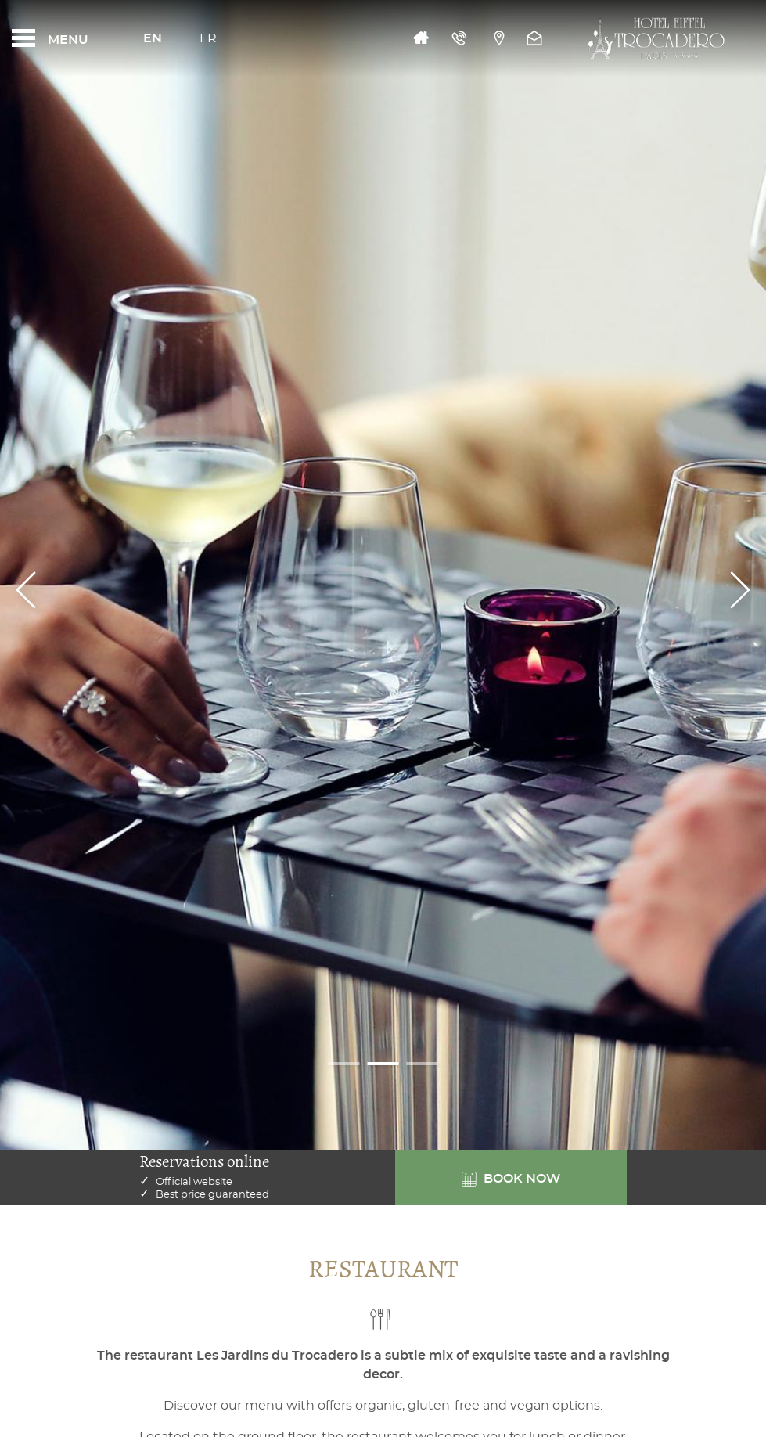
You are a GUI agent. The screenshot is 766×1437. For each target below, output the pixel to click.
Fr (208, 38)
